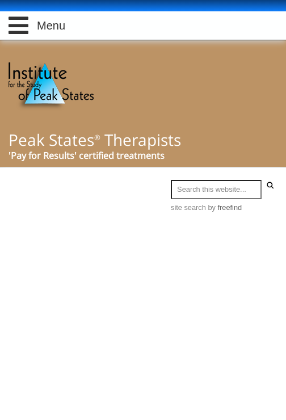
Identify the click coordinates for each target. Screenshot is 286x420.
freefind (230, 207)
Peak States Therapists (95, 139)
